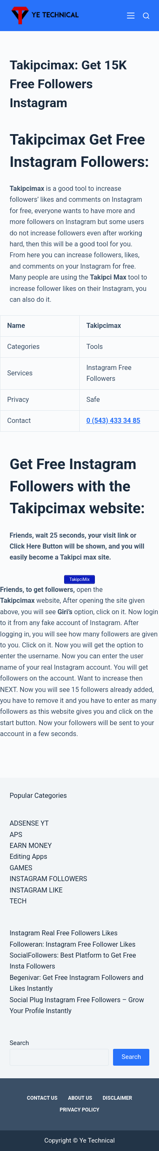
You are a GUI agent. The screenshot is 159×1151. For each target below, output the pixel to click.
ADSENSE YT (29, 823)
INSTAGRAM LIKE (36, 890)
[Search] (146, 16)
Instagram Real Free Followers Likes (64, 933)
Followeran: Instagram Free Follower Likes (73, 944)
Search (19, 1043)
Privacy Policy (80, 1110)
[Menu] (131, 15)
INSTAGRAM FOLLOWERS (48, 879)
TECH (18, 901)
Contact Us (42, 1098)
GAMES (21, 868)
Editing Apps (28, 857)
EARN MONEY (31, 846)
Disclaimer (117, 1098)
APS (16, 835)
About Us (80, 1098)
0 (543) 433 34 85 (113, 421)
